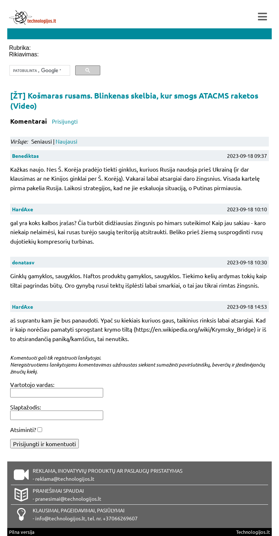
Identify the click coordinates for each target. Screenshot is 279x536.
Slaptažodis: (25, 407)
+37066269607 (120, 518)
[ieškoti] (39, 70)
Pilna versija (22, 532)
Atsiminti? (23, 429)
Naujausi (66, 141)
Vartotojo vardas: (32, 384)
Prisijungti (65, 121)
